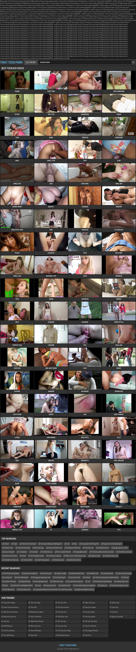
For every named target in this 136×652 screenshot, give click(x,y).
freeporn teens (95, 556)
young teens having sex (75, 581)
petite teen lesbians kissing (85, 589)
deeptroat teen (25, 581)
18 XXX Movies (7, 626)
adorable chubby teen (11, 560)
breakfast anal (93, 573)
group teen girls (9, 552)
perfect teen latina (75, 560)
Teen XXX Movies (8, 635)
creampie (35, 552)
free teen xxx (89, 548)
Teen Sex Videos (90, 617)
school (6, 544)
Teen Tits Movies (36, 617)
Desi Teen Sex (62, 612)
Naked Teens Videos (37, 612)
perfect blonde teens (77, 573)
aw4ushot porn (66, 585)
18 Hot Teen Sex (36, 626)
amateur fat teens (10, 581)
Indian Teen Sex (90, 603)
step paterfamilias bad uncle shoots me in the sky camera (53, 589)
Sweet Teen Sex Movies (10, 607)
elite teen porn (47, 573)
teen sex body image (124, 573)
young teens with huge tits (90, 544)
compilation (23, 552)
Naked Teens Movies (37, 621)
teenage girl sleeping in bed (41, 577)
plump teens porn (25, 589)
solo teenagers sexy (41, 581)
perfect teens (8, 548)
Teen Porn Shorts (8, 630)
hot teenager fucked (37, 556)
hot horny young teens (11, 573)
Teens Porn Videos (9, 603)
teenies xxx (103, 585)
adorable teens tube (111, 556)
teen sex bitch (27, 560)
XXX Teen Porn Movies (10, 612)
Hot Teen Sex (62, 621)
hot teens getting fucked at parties (103, 552)
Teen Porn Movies (63, 607)
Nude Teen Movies (63, 635)
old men (126, 577)
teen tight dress (9, 589)
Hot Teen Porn (62, 603)
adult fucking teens (43, 560)
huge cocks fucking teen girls (112, 544)
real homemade (108, 573)
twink (24, 556)
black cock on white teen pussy (76, 556)
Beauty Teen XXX (117, 617)
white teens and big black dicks (23, 585)
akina (6, 585)
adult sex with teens (10, 556)
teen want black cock (55, 548)
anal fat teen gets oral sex (120, 585)
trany (39, 585)
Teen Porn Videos (90, 607)
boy (75, 544)
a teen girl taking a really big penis (51, 544)
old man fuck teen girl (29, 544)
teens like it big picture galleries (85, 585)
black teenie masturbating (103, 581)
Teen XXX (34, 607)
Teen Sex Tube (62, 626)
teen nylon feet (75, 577)
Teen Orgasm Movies (91, 630)
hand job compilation (31, 573)
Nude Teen (34, 635)
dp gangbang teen (81, 552)
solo (68, 544)
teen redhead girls (22, 577)
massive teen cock (122, 581)
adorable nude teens (125, 552)
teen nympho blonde (64, 552)
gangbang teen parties (121, 548)
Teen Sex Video (90, 612)
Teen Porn (88, 635)
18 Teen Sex (115, 603)
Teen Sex (6, 621)
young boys (8, 577)
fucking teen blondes (73, 548)
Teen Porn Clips (35, 603)
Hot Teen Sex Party (91, 621)
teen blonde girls (60, 577)
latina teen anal (59, 560)
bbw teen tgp (39, 548)
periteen (87, 577)
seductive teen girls (24, 548)
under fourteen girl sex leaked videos (107, 577)
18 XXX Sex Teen (63, 617)
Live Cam (32, 62)
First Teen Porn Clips (64, 630)
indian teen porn (57, 581)
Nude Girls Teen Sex (9, 617)
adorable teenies (103, 548)
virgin (15, 544)
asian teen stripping (54, 556)
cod (89, 581)
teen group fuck (51, 585)
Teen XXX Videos (36, 630)
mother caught (61, 573)
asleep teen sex (47, 552)
